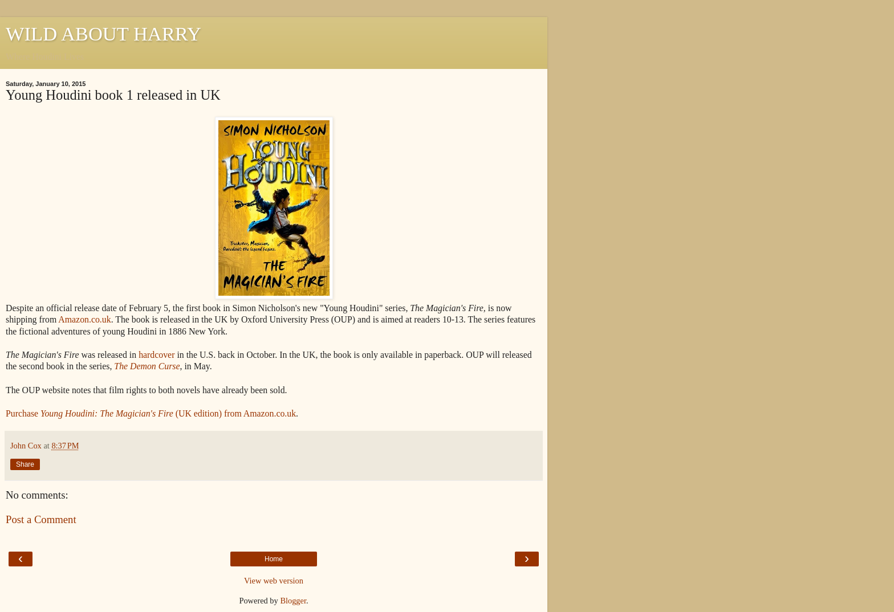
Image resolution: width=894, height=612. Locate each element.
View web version (273, 580)
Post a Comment (41, 519)
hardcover (156, 355)
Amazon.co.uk (84, 319)
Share (25, 464)
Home (274, 559)
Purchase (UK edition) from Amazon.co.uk (151, 413)
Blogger (293, 600)
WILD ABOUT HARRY (103, 33)
